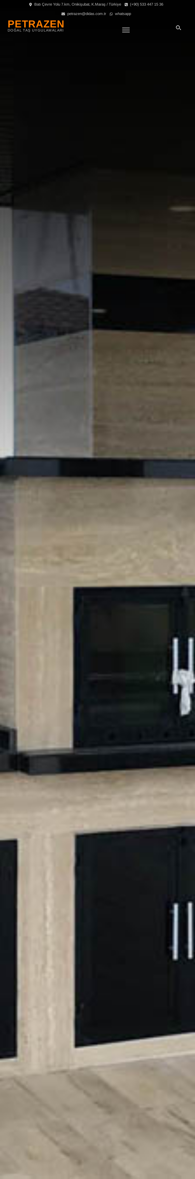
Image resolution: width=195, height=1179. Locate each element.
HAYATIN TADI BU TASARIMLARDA (102, 605)
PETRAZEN (36, 23)
